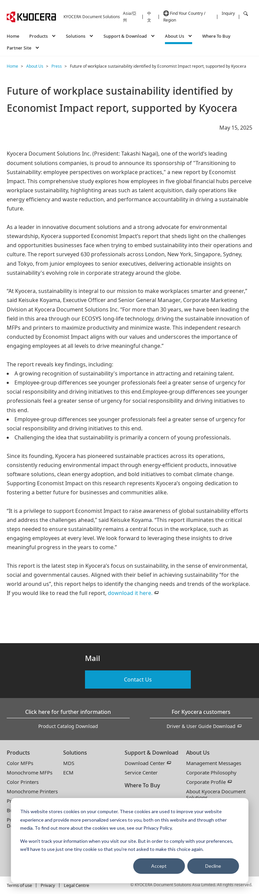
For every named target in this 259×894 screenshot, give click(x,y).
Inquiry (228, 13)
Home (13, 36)
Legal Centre (76, 885)
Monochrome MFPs (29, 772)
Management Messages (213, 763)
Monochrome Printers (32, 791)
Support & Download (151, 752)
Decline (213, 866)
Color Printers (23, 782)
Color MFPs (20, 763)
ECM (68, 772)
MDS (68, 763)
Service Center (141, 772)
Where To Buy (216, 36)
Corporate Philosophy (211, 772)
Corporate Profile (206, 782)
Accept (159, 866)
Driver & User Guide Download (201, 726)
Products (18, 752)
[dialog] (129, 840)
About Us (198, 752)
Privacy (48, 885)
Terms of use (19, 885)
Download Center (145, 763)
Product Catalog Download (68, 726)
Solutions (75, 752)
